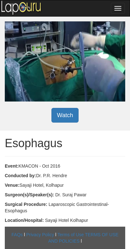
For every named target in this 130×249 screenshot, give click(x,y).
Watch (65, 115)
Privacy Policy (40, 234)
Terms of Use (70, 234)
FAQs (17, 234)
